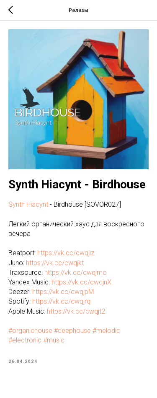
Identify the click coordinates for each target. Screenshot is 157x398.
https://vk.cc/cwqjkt (55, 263)
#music (53, 340)
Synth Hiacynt (28, 204)
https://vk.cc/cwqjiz (65, 253)
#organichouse (30, 331)
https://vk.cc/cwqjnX (81, 282)
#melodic (106, 331)
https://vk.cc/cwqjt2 (76, 311)
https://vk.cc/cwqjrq (61, 301)
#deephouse (72, 331)
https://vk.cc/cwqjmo (75, 272)
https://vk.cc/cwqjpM (63, 292)
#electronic (24, 340)
